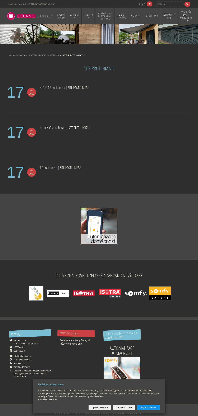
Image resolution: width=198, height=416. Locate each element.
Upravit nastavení (100, 407)
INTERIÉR (88, 15)
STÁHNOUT (136, 16)
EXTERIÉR (74, 15)
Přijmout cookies (148, 407)
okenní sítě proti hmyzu (52, 127)
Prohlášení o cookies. (48, 399)
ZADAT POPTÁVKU (122, 16)
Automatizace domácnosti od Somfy (105, 16)
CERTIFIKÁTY (152, 16)
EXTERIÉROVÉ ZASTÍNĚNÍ (44, 55)
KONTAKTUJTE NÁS (169, 16)
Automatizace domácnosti (122, 350)
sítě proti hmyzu (48, 167)
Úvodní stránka (17, 55)
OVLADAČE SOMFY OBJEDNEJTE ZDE (186, 16)
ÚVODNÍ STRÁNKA (61, 16)
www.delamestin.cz (22, 360)
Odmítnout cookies (124, 407)
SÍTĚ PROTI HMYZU (78, 87)
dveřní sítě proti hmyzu (52, 87)
